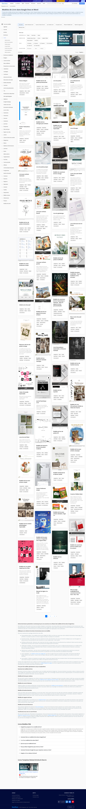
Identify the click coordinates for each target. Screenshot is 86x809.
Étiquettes (6, 126)
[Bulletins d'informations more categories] (2, 146)
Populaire (81, 52)
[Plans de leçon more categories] (2, 129)
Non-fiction (34, 35)
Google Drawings (7, 101)
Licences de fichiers (16, 795)
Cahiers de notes (7, 104)
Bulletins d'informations (9, 145)
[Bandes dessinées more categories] (2, 83)
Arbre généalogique (8, 96)
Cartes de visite (7, 60)
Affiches (5, 165)
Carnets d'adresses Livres (29, 24)
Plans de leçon (6, 129)
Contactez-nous (36, 797)
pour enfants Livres (50, 24)
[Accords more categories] (2, 30)
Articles (5, 32)
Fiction (28, 35)
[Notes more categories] (2, 151)
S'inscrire (82, 3)
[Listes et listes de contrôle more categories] (2, 138)
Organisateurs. (7, 156)
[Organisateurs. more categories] (2, 157)
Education (27, 3)
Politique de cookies (16, 800)
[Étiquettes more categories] (2, 127)
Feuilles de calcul (7, 203)
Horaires (5, 187)
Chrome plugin (36, 795)
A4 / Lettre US (29, 45)
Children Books (7, 44)
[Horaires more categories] (2, 187)
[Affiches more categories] (2, 165)
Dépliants (6, 99)
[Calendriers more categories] (2, 69)
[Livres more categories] (2, 38)
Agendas (5, 26)
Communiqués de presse (9, 167)
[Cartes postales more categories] (2, 162)
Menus (5, 143)
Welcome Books (7, 52)
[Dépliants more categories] (2, 99)
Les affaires (17, 3)
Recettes (5, 178)
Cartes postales (7, 162)
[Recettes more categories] (2, 179)
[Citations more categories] (2, 176)
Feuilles (5, 189)
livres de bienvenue (40, 706)
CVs (4, 90)
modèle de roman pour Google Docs (38, 653)
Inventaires (6, 112)
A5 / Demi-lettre (37, 45)
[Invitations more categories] (2, 116)
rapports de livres (42, 699)
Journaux (5, 123)
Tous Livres (21, 24)
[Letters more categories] (2, 135)
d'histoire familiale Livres (68, 24)
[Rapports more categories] (2, 182)
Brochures (6, 35)
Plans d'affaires (7, 63)
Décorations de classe (8, 79)
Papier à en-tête (7, 132)
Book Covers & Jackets (9, 42)
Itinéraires (6, 121)
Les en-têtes (6, 110)
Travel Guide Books (8, 50)
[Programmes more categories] (2, 171)
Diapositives (6, 192)
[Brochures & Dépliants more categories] (2, 55)
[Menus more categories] (2, 143)
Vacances (39, 3)
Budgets (5, 57)
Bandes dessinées (7, 82)
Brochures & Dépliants (8, 55)
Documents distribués (8, 107)
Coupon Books (7, 46)
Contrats (5, 85)
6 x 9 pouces (36, 43)
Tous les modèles (6, 24)
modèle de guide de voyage (46, 663)
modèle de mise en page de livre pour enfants (49, 679)
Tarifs (44, 3)
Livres (5, 37)
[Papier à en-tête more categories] (2, 132)
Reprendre (6, 184)
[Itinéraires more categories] (2, 121)
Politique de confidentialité (17, 798)
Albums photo (6, 154)
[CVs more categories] (2, 91)
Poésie (39, 35)
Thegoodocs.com (4, 6)
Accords (5, 29)
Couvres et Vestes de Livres (40, 24)
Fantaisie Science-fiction (31, 38)
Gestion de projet (7, 173)
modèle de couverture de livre (24, 715)
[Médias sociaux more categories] (2, 195)
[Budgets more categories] (2, 58)
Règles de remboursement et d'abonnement (21, 802)
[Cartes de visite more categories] (2, 61)
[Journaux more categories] (2, 124)
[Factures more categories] (2, 118)
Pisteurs (5, 200)
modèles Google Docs (52, 715)
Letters (5, 134)
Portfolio (5, 159)
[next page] (57, 616)
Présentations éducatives (9, 93)
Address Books (7, 40)
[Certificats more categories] (2, 74)
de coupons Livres (59, 24)
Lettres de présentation (9, 88)
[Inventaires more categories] (2, 113)
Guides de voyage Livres (79, 24)
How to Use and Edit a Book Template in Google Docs (28, 772)
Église (23, 3)
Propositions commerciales (9, 66)
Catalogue (6, 71)
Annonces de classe (8, 77)
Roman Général (29, 40)
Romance (36, 40)
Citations (5, 176)
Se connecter (74, 3)
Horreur (39, 38)
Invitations (6, 115)
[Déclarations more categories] (2, 198)
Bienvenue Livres (21, 27)
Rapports (5, 181)
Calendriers (6, 68)
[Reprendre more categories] (2, 184)
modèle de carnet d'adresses (57, 685)
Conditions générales (16, 797)
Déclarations (6, 198)
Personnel (33, 3)
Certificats (6, 74)
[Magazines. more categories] (2, 140)
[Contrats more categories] (2, 85)
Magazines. (6, 140)
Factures (5, 118)
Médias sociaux (7, 195)
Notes (5, 151)
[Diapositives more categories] (2, 193)
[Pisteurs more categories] (2, 201)
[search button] (63, 3)
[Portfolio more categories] (2, 160)
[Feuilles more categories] (2, 190)
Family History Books (8, 48)
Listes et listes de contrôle (9, 137)
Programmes (6, 170)
